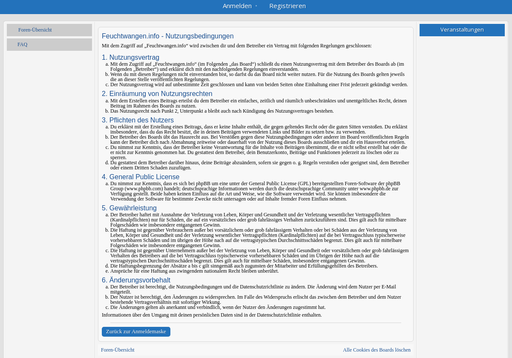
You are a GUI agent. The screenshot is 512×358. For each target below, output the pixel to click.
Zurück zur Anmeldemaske (136, 331)
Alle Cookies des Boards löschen (377, 350)
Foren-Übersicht (35, 30)
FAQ (22, 44)
